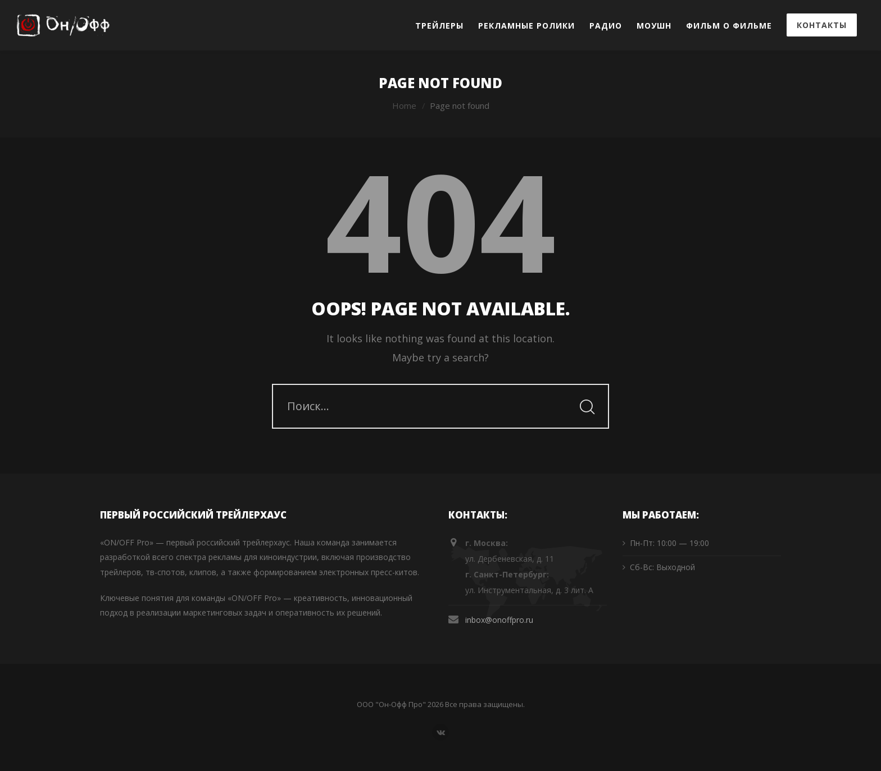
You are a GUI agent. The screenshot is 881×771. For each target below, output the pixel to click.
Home (404, 105)
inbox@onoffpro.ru (499, 619)
